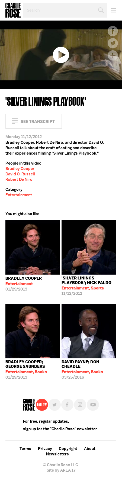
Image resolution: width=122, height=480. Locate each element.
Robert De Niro (19, 179)
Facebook (113, 31)
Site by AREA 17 (61, 470)
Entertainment (18, 195)
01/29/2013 (23, 284)
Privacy (45, 448)
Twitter (113, 43)
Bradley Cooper (19, 168)
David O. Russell (20, 174)
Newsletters (57, 454)
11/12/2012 (89, 285)
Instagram (80, 405)
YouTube (93, 405)
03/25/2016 (89, 369)
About (89, 448)
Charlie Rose (13, 10)
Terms (25, 448)
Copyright (68, 448)
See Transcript (38, 121)
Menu (111, 10)
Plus (113, 55)
